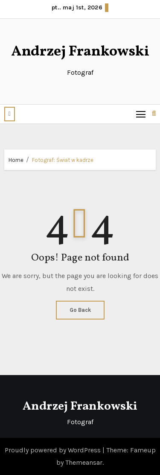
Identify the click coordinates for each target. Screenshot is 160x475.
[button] (9, 114)
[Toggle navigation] (141, 114)
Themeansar (83, 462)
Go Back (80, 310)
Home (16, 160)
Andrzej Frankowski (80, 52)
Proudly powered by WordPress (53, 450)
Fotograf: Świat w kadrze (62, 160)
